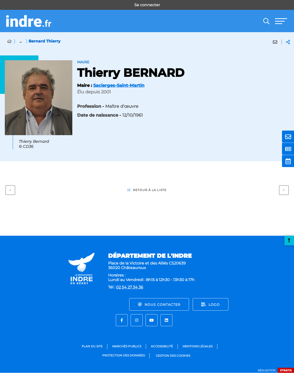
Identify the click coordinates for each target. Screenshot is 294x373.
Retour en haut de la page (289, 240)
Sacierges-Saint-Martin (118, 85)
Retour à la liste (147, 190)
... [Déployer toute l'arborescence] (20, 41)
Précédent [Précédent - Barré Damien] (8, 189)
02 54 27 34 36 (129, 287)
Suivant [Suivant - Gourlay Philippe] (282, 189)
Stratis (286, 370)
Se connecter (147, 5)
